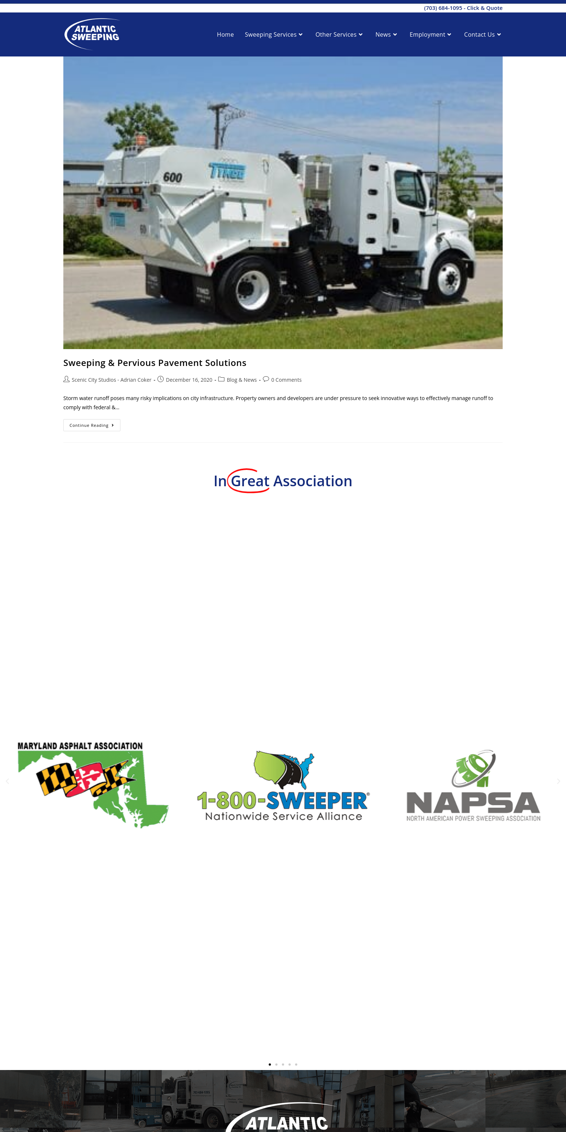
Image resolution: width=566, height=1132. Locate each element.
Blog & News (242, 379)
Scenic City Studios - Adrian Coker (112, 379)
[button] (7, 781)
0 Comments (286, 379)
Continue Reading (95, 423)
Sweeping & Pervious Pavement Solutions (154, 362)
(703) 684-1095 (443, 7)
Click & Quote (485, 7)
